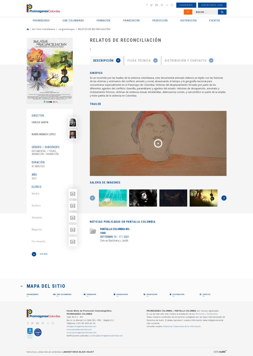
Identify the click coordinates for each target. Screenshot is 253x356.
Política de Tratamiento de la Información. (182, 326)
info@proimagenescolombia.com (81, 326)
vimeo (161, 5)
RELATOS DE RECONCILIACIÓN (94, 29)
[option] (50, 71)
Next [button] (224, 198)
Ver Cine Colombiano (43, 29)
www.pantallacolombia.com (79, 329)
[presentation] (107, 60)
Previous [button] (92, 198)
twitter (151, 5)
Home (28, 29)
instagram (172, 5)
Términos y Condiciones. (206, 314)
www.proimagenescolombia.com (82, 332)
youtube (156, 5)
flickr (167, 5)
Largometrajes (67, 29)
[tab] (107, 60)
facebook (147, 5)
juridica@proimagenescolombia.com (106, 335)
